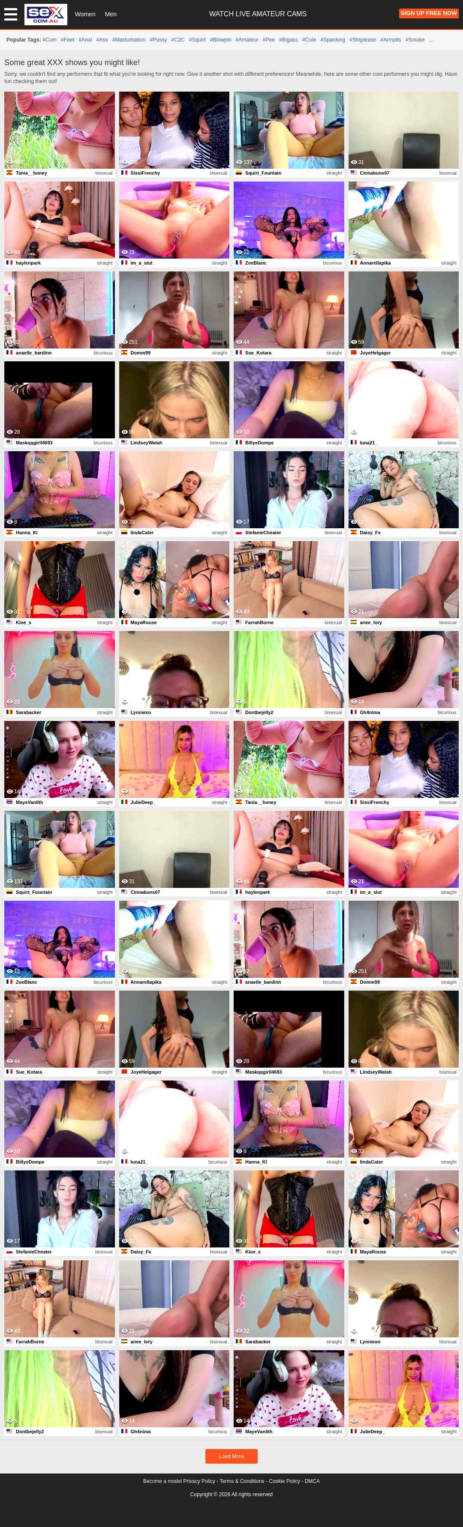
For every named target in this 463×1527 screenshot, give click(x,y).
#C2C (178, 40)
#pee (269, 40)
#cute (309, 40)
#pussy (158, 40)
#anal (85, 40)
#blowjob (221, 40)
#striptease (362, 40)
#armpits (390, 40)
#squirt (197, 40)
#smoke (415, 40)
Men (111, 14)
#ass (102, 40)
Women (85, 14)
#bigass (288, 40)
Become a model (162, 1481)
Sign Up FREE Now (429, 13)
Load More (231, 1456)
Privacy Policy (199, 1481)
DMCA (312, 1481)
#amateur (246, 40)
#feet (67, 40)
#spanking (332, 40)
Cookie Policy (284, 1481)
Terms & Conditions (242, 1481)
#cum (49, 40)
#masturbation (129, 40)
